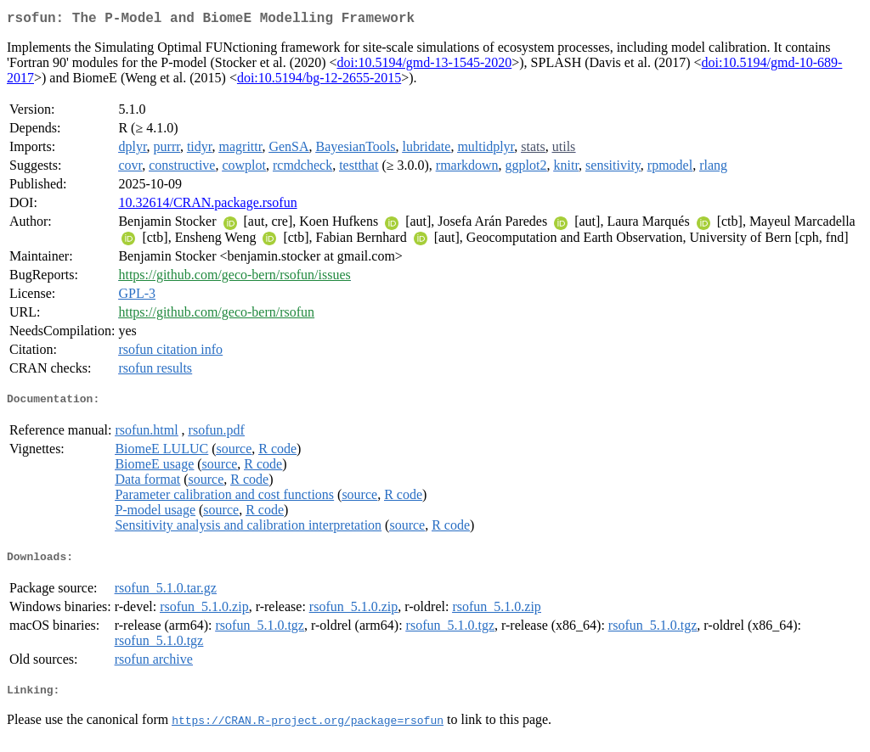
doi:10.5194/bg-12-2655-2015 (319, 81)
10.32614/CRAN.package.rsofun (207, 206)
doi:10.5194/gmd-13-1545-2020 (423, 66)
